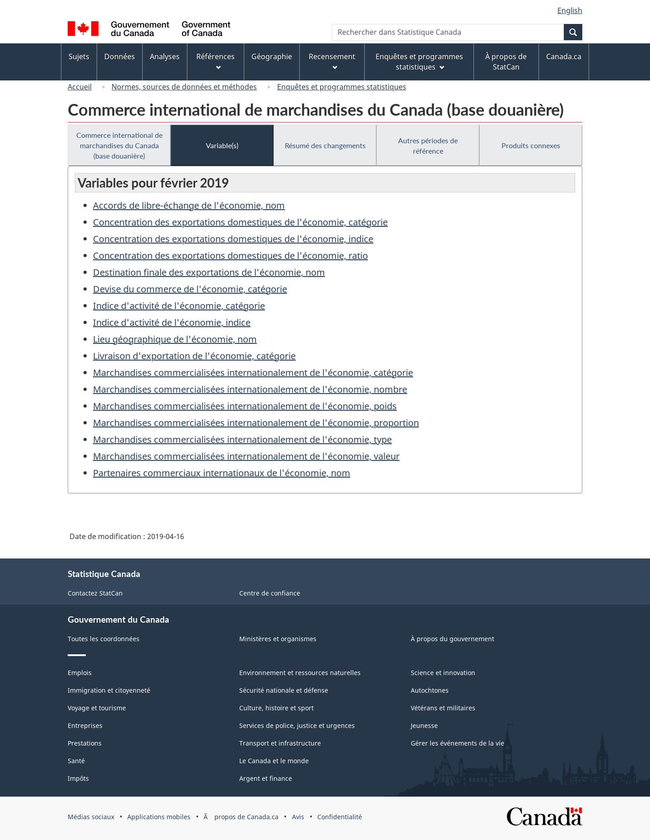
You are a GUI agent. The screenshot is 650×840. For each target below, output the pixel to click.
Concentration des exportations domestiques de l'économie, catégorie (240, 222)
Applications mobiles (158, 816)
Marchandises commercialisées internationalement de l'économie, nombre (250, 389)
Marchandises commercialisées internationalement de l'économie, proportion (256, 423)
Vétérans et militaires (443, 708)
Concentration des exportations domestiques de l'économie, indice (233, 239)
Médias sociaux (91, 816)
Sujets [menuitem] (79, 56)
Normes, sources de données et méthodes (184, 87)
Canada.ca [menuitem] (563, 56)
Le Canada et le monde (274, 760)
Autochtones (430, 690)
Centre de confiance (269, 593)
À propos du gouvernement (452, 638)
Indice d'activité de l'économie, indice (172, 322)
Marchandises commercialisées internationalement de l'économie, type (242, 439)
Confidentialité (339, 816)
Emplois (80, 672)
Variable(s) (222, 145)
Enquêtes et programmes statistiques (341, 87)
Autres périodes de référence (428, 145)
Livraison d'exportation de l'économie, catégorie (194, 356)
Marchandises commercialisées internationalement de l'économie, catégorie (253, 372)
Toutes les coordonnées (103, 638)
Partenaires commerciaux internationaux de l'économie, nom (221, 473)
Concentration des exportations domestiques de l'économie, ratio (230, 255)
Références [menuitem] (215, 61)
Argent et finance (265, 778)
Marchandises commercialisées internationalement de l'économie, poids (245, 406)
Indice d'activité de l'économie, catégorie (179, 306)
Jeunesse (424, 725)
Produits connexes (530, 145)
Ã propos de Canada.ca (241, 816)
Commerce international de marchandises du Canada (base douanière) (119, 145)
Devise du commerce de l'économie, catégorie (190, 289)
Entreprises (85, 725)
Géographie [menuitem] (271, 56)
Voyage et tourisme (97, 708)
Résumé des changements (325, 145)
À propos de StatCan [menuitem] (506, 62)
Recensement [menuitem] (332, 61)
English (569, 10)
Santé (76, 760)
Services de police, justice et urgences (297, 725)
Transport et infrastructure (280, 743)
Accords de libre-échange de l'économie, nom (189, 205)
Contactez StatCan (95, 593)
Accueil (80, 87)
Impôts (78, 778)
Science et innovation (443, 672)
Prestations (85, 743)
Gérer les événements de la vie (457, 743)
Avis (298, 816)
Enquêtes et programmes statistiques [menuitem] (419, 62)
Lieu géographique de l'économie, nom (175, 339)
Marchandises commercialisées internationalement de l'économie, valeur (246, 456)
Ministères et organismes (277, 638)
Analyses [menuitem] (165, 56)
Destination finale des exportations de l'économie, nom (209, 272)
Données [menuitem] (119, 56)
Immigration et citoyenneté (109, 690)
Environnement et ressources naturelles (300, 672)
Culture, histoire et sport (276, 708)
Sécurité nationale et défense (283, 690)
